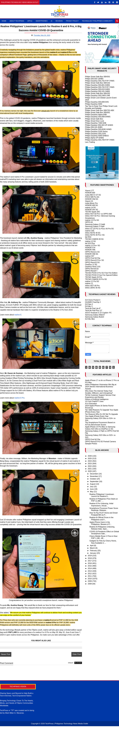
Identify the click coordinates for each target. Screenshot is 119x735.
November (94, 476)
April (92, 545)
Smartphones (42, 21)
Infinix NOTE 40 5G (92, 233)
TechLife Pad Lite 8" (93, 308)
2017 (90, 561)
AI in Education (91, 404)
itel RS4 (88, 237)
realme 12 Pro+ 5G (92, 245)
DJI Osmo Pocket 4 (92, 300)
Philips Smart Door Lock (94, 121)
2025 (90, 458)
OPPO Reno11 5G (92, 252)
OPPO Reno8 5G (92, 269)
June (92, 489)
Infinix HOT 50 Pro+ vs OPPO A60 (98, 214)
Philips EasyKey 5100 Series (96, 131)
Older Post (74, 662)
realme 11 (89, 283)
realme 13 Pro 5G (92, 220)
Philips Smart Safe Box (94, 119)
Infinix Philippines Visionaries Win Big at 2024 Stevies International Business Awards (100, 387)
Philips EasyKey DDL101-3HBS (97, 91)
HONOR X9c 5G (91, 210)
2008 (90, 584)
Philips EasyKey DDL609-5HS (97, 102)
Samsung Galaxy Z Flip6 (94, 226)
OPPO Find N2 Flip (92, 439)
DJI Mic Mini (90, 319)
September (94, 481)
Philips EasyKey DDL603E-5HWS (98, 129)
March (92, 548)
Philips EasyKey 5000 (93, 104)
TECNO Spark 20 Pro (93, 277)
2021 (90, 469)
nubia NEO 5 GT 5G (93, 195)
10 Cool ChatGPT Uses (94, 401)
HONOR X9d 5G (91, 199)
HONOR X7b (90, 248)
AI (51, 21)
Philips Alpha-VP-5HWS (94, 138)
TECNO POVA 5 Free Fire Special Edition (101, 275)
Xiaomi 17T (89, 191)
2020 (90, 471)
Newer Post (5, 662)
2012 (90, 573)
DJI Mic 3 (88, 306)
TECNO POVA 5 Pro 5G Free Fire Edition (101, 273)
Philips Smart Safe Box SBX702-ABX (99, 110)
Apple (29, 21)
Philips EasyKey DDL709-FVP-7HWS (99, 140)
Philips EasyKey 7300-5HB (95, 123)
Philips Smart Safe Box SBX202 (97, 93)
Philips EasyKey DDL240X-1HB (97, 95)
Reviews (59, 21)
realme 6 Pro (19, 400)
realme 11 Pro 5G (92, 281)
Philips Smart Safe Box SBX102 (97, 83)
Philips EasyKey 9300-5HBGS (97, 136)
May (92, 492)
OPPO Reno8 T (91, 271)
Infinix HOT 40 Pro (92, 286)
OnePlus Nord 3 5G (93, 267)
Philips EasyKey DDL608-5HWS (97, 117)
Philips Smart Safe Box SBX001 (97, 112)
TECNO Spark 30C (92, 212)
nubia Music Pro (91, 203)
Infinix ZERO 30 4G (92, 288)
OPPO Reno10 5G (92, 262)
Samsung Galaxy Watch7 (95, 315)
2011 (90, 576)
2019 (90, 556)
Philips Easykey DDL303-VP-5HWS (99, 125)
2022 (90, 466)
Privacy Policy (72, 21)
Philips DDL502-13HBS (94, 79)
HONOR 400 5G (91, 205)
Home (4, 21)
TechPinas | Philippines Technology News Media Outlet (66, 731)
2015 (90, 566)
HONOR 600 (90, 193)
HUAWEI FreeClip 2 (93, 302)
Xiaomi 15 (89, 201)
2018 (90, 558)
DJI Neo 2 (89, 304)
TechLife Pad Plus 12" (93, 310)
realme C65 (89, 231)
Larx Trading (90, 142)
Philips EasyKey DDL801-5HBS (97, 85)
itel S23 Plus (90, 243)
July (92, 486)
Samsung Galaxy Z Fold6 (95, 224)
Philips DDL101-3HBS (93, 127)
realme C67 (89, 256)
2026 (90, 456)
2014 (90, 568)
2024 (90, 461)
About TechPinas (17, 21)
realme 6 (17, 317)
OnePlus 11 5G (91, 264)
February (93, 550)
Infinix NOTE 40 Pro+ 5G (95, 235)
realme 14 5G (90, 207)
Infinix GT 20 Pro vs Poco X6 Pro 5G (99, 229)
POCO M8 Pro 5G (92, 197)
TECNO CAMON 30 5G (94, 239)
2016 (90, 563)
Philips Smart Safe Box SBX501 (97, 77)
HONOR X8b (90, 250)
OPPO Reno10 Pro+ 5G (94, 260)
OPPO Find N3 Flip (92, 258)
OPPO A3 (89, 222)
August (93, 484)
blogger (76, 670)
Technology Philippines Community (97, 21)
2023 (90, 463)
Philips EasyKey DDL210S (95, 134)
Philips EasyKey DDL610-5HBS (97, 89)
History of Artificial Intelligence (97, 399)
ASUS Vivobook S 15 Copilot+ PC (98, 313)
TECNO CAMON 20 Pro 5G (96, 279)
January (93, 553)
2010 (90, 579)
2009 (90, 581)
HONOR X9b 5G (91, 254)
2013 (90, 571)
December (94, 474)
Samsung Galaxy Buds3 (94, 317)
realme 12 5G (90, 241)
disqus (68, 670)
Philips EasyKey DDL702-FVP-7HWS (99, 81)
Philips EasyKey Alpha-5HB (96, 115)
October (93, 479)
